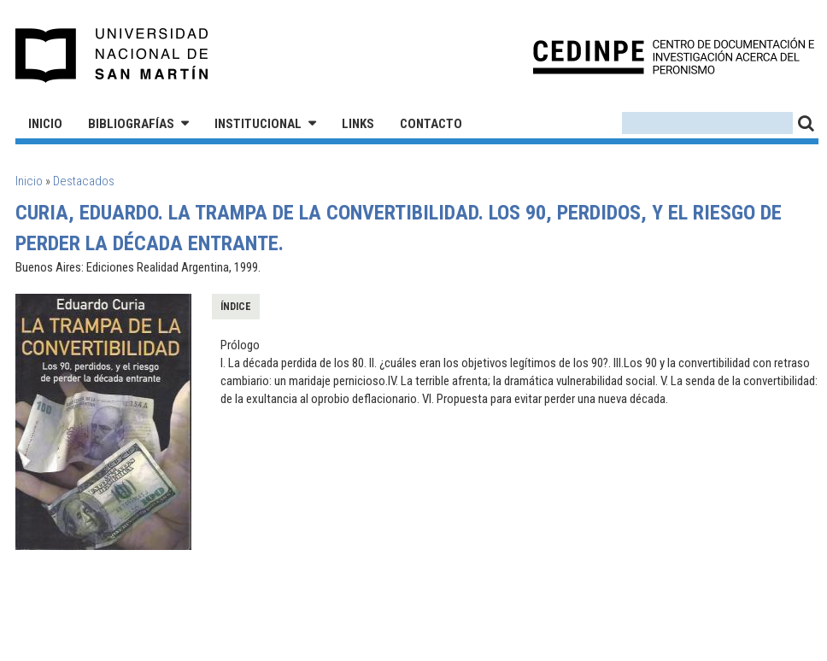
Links (358, 124)
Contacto (431, 124)
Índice (235, 307)
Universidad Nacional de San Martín (112, 55)
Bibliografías (131, 124)
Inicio (45, 124)
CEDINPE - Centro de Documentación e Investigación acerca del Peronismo (673, 56)
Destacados (83, 181)
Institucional (258, 124)
